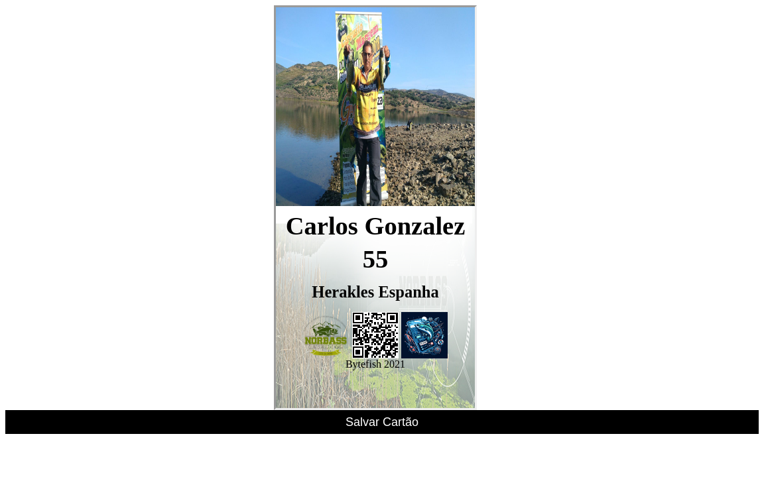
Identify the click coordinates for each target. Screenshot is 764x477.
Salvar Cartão (382, 422)
